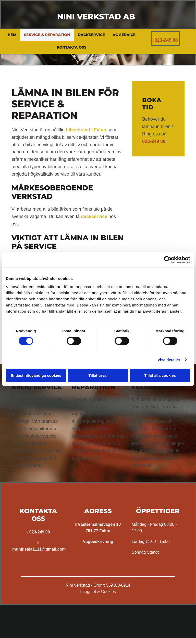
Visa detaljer (168, 360)
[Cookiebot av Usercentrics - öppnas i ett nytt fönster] (167, 260)
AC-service (124, 34)
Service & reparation (47, 34)
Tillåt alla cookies (160, 375)
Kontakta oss (71, 47)
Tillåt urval (98, 375)
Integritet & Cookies (98, 591)
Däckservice (91, 34)
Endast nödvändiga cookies (36, 375)
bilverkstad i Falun (86, 129)
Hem (12, 34)
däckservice (94, 216)
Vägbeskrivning (98, 541)
